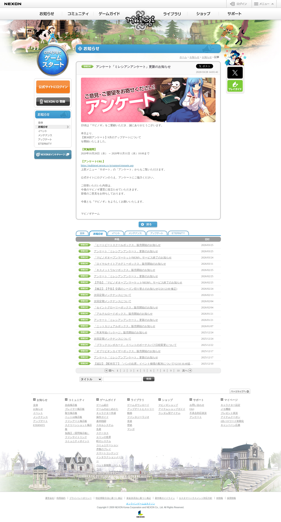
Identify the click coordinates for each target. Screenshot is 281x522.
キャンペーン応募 (230, 425)
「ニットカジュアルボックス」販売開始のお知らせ (124, 326)
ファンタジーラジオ (138, 417)
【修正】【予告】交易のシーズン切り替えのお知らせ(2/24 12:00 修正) (135, 288)
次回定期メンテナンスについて (112, 295)
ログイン (239, 4)
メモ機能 (225, 409)
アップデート (40, 421)
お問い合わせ (197, 405)
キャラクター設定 (230, 405)
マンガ (131, 429)
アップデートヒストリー (140, 409)
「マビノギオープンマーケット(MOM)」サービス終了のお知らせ (133, 257)
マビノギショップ (168, 405)
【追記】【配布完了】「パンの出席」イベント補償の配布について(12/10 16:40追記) (144, 363)
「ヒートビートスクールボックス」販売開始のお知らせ (127, 245)
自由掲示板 (71, 405)
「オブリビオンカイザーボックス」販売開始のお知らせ (127, 351)
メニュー (264, 4)
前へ (111, 370)
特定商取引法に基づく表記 (109, 498)
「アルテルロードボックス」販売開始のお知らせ (123, 313)
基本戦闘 (101, 421)
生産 (98, 429)
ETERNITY (39, 425)
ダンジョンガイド (106, 473)
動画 (129, 413)
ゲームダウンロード (138, 405)
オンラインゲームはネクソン (140, 503)
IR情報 (219, 498)
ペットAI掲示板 (73, 417)
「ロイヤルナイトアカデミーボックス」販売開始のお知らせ (130, 263)
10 (178, 370)
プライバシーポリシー (80, 498)
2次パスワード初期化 (232, 421)
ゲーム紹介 (102, 405)
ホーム (183, 57)
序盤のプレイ (103, 449)
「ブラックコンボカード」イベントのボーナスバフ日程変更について (135, 345)
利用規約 (61, 498)
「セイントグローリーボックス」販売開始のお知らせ (126, 307)
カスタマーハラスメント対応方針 (195, 498)
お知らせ (194, 57)
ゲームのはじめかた (107, 409)
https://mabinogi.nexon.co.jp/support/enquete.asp (107, 165)
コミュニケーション (107, 445)
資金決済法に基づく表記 (138, 498)
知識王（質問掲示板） (77, 433)
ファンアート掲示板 (76, 421)
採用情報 (231, 498)
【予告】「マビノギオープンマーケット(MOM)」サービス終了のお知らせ (138, 282)
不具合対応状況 (198, 413)
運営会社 (49, 498)
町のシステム (103, 441)
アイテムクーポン (230, 417)
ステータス (102, 433)
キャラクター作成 (106, 413)
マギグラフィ (103, 477)
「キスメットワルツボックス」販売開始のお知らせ (124, 270)
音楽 (129, 421)
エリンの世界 (103, 437)
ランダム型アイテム (169, 413)
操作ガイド (102, 417)
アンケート (196, 417)
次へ (185, 370)
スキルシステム (104, 425)
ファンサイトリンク (76, 437)
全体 (35, 405)
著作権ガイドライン (165, 498)
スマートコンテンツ (107, 453)
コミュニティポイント (77, 441)
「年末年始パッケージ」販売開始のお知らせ (120, 332)
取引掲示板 (71, 413)
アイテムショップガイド (171, 409)
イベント (38, 413)
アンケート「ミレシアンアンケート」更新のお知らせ (126, 251)
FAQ (192, 409)
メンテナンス (40, 417)
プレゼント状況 (229, 413)
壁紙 (129, 425)
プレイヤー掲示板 (75, 409)
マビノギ (140, 20)
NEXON (12, 4)
